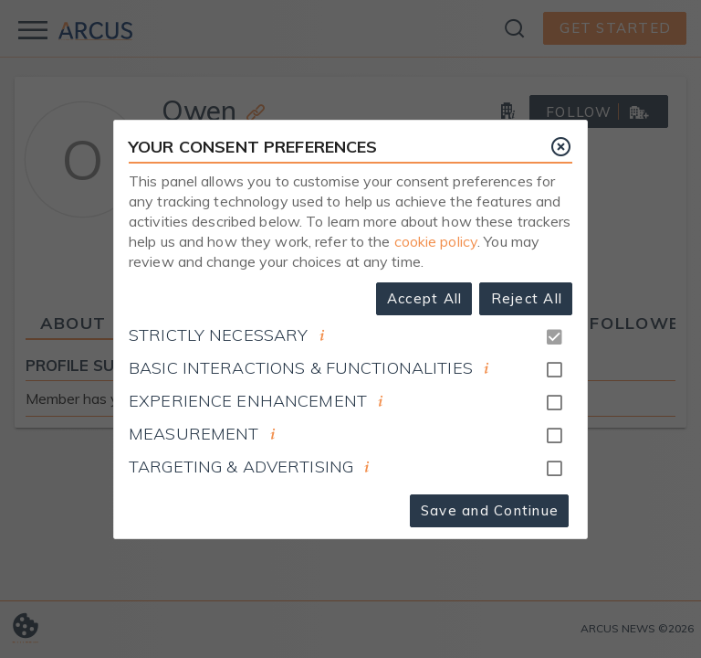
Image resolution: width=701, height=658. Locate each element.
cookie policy (436, 241)
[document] (322, 335)
